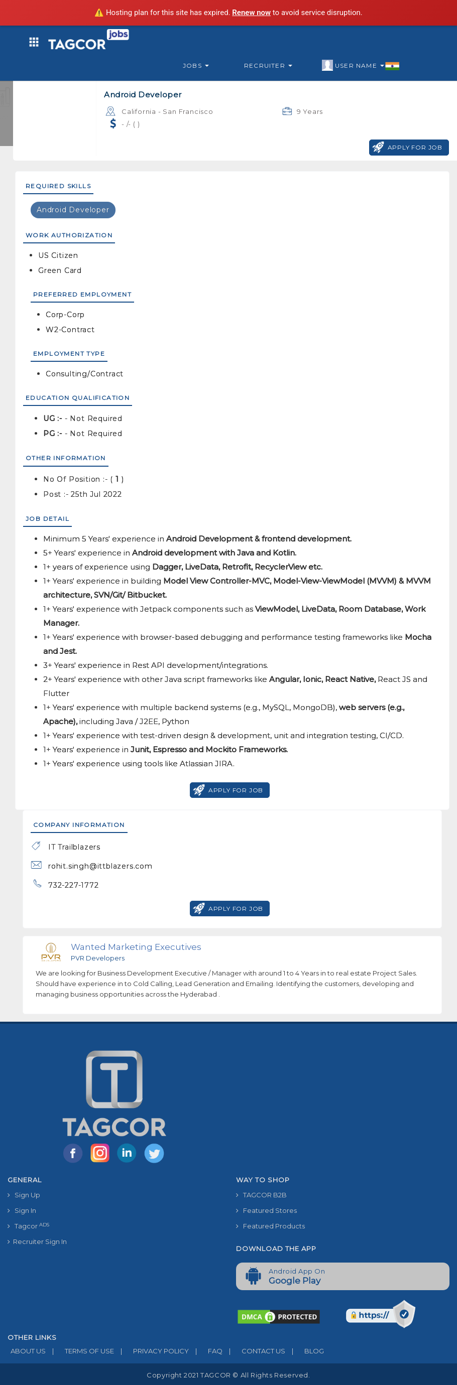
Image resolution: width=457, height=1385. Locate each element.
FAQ (205, 1351)
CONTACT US (253, 1351)
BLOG (304, 1351)
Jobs (196, 65)
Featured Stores (266, 1210)
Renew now (251, 12)
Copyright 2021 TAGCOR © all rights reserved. (228, 1375)
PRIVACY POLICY (151, 1351)
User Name (361, 65)
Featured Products (270, 1226)
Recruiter (268, 65)
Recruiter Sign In (37, 1241)
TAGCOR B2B (261, 1195)
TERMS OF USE (80, 1351)
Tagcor (28, 1226)
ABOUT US (27, 1351)
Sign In (22, 1210)
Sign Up (24, 1195)
